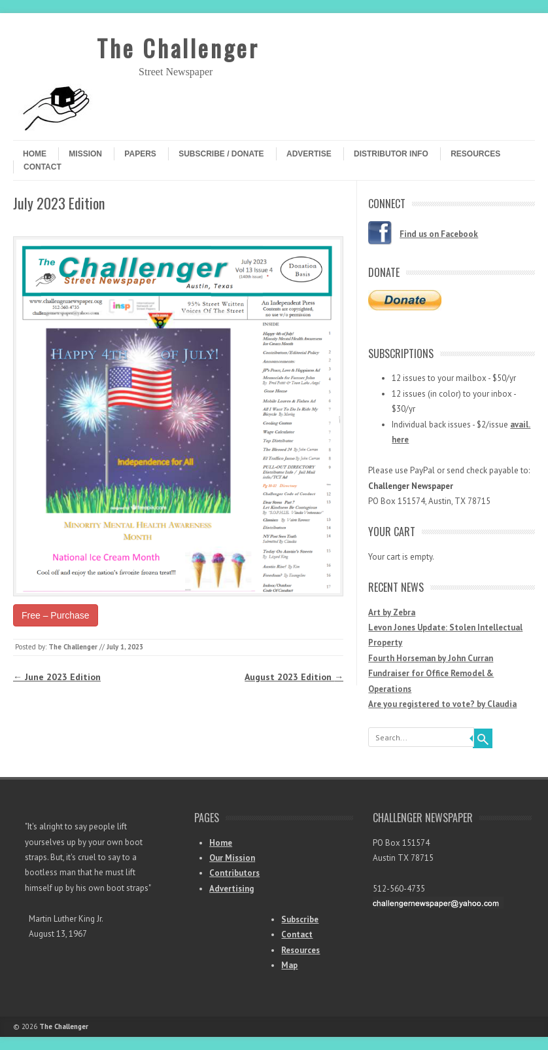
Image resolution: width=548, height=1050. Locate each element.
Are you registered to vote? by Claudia (442, 704)
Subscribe (299, 919)
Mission (85, 153)
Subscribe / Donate (221, 153)
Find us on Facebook (439, 234)
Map (289, 965)
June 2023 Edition (57, 677)
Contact (42, 167)
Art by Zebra (391, 612)
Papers (140, 153)
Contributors (234, 872)
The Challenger (178, 47)
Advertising (231, 888)
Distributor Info (391, 153)
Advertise (309, 153)
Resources (475, 153)
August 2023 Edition (294, 677)
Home (34, 153)
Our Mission (232, 857)
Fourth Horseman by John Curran (430, 658)
